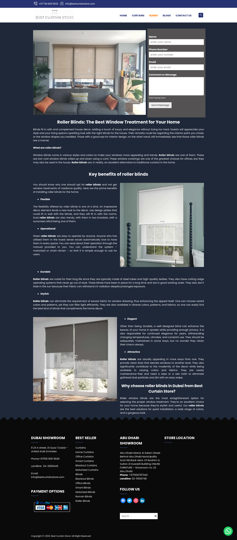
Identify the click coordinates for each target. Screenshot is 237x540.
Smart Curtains (84, 461)
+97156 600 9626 (49, 458)
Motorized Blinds (85, 492)
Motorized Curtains (86, 470)
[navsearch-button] (201, 15)
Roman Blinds (83, 496)
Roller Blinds (82, 501)
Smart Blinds (83, 487)
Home (123, 15)
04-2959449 (50, 466)
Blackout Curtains (86, 465)
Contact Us (184, 15)
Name (152, 37)
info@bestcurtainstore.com (47, 477)
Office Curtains (84, 456)
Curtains (138, 15)
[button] (36, 73)
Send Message (160, 105)
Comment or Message (162, 74)
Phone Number (158, 49)
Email (152, 62)
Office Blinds (82, 483)
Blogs (167, 15)
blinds (200, 405)
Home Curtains (84, 452)
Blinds (153, 15)
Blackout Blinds (84, 479)
